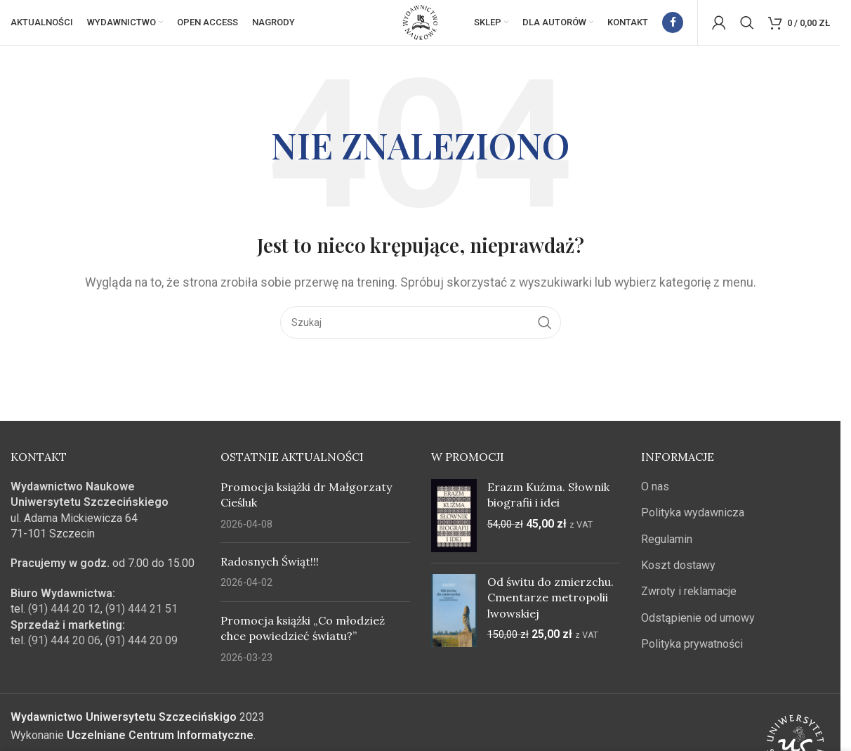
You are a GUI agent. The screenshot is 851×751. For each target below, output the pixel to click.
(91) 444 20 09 (141, 651)
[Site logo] (420, 27)
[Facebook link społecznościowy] (672, 28)
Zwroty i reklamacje (689, 602)
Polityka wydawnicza (692, 523)
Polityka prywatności (692, 655)
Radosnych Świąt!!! (269, 573)
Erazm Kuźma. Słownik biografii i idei (548, 506)
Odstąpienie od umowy (698, 629)
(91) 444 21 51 (141, 620)
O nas (655, 497)
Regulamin (666, 550)
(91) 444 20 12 (64, 620)
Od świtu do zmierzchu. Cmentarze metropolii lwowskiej (550, 609)
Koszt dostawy (678, 576)
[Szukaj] (747, 28)
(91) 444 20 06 (64, 651)
